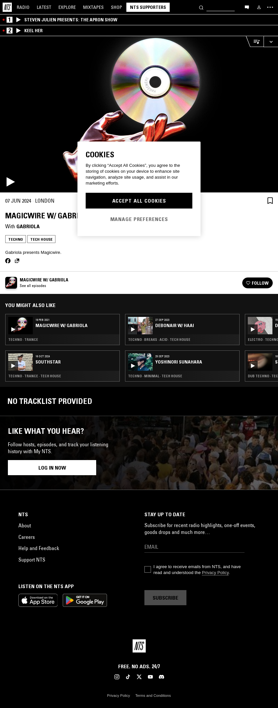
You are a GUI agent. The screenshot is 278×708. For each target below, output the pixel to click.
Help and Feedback (38, 548)
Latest (44, 7)
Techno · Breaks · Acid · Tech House (159, 339)
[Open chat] (247, 7)
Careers (26, 537)
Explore (67, 7)
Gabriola (28, 226)
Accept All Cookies (139, 200)
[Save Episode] (270, 200)
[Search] (201, 7)
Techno (15, 239)
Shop (116, 7)
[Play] (139, 114)
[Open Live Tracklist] (255, 41)
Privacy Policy (215, 572)
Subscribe (165, 597)
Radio (23, 7)
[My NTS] (259, 7)
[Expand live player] (271, 41)
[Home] (7, 7)
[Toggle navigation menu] (270, 7)
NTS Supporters (148, 7)
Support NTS (31, 559)
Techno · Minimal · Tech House (155, 376)
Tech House (41, 239)
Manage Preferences (139, 219)
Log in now (52, 467)
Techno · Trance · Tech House (34, 376)
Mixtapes (93, 7)
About (24, 525)
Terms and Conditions (153, 695)
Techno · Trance (23, 339)
